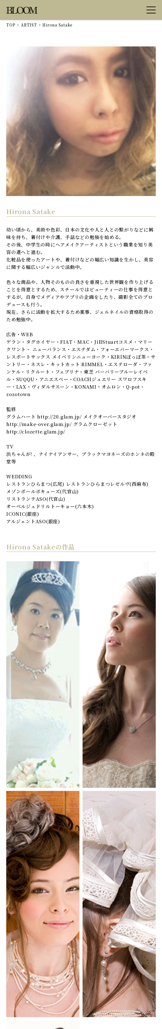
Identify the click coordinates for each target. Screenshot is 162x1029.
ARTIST (29, 24)
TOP (10, 24)
